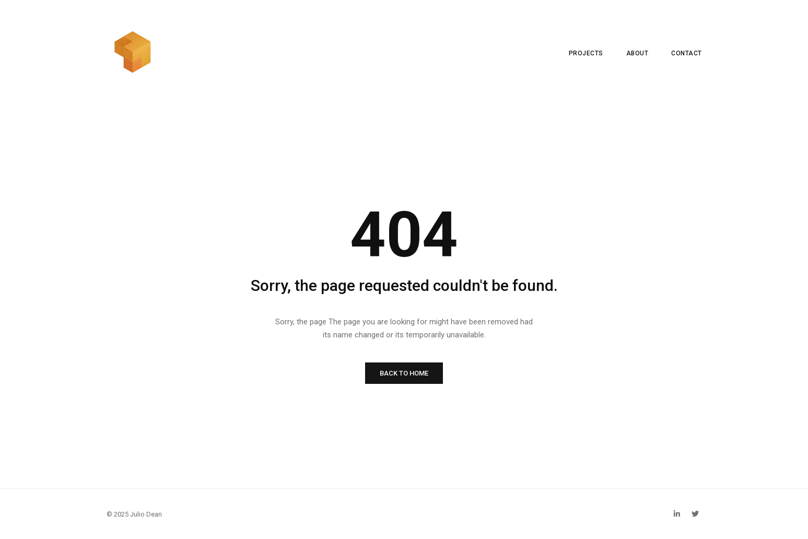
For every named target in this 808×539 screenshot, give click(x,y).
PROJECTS (586, 53)
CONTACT (686, 53)
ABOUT (637, 53)
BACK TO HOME (404, 373)
